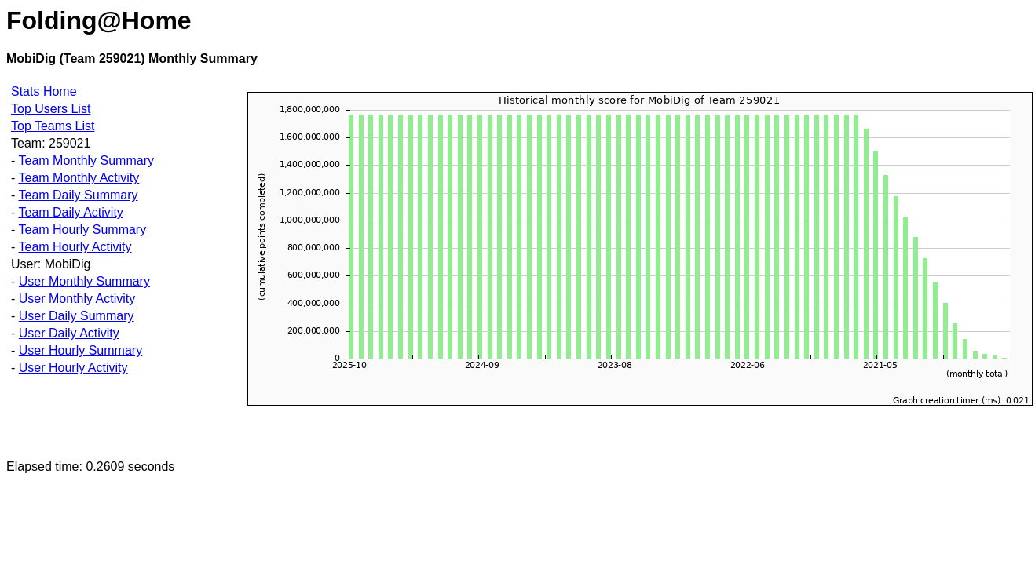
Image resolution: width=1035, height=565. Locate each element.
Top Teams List (52, 126)
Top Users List (50, 108)
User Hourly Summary (80, 350)
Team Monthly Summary (86, 160)
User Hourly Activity (73, 367)
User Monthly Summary (84, 281)
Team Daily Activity (70, 212)
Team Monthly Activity (78, 177)
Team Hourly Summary (82, 229)
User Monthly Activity (77, 298)
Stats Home (44, 91)
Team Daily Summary (77, 195)
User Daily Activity (69, 333)
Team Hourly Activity (74, 246)
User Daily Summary (76, 316)
